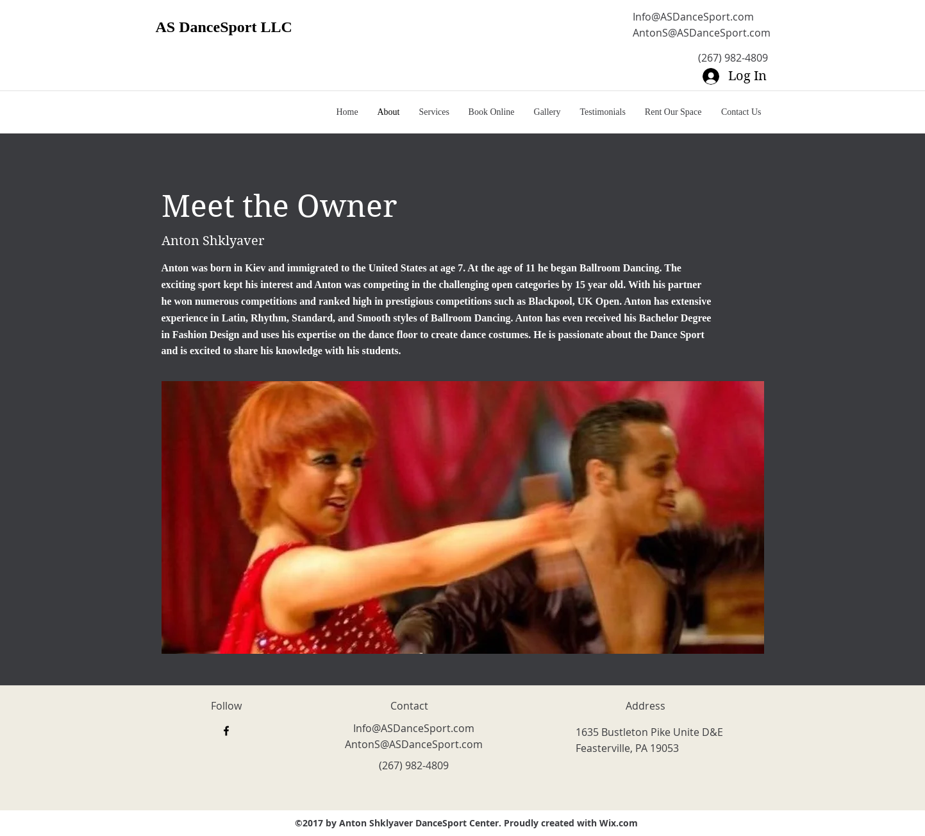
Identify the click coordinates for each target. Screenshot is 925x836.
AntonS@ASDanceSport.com (702, 33)
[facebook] (226, 730)
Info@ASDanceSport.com (693, 17)
